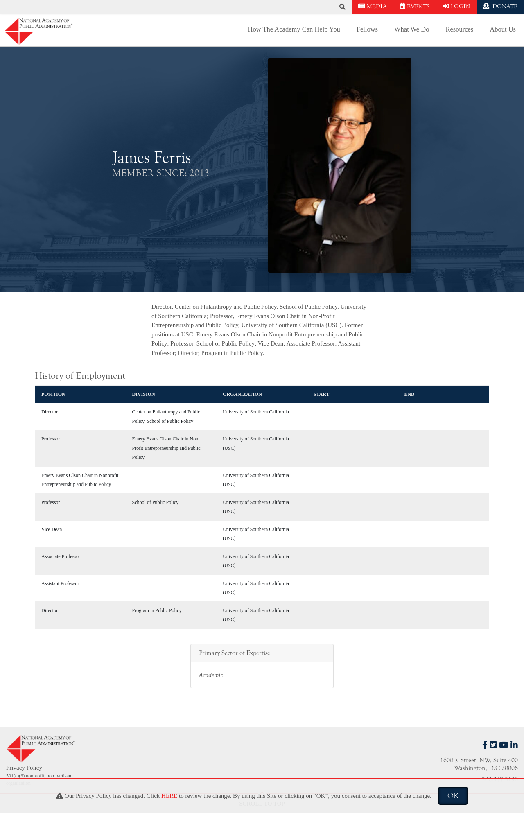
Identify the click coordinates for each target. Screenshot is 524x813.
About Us (503, 29)
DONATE (500, 6)
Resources (459, 29)
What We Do (411, 29)
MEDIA (372, 6)
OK (452, 795)
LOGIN (456, 6)
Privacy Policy (24, 767)
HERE (169, 796)
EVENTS (415, 6)
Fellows (367, 29)
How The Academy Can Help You (294, 29)
